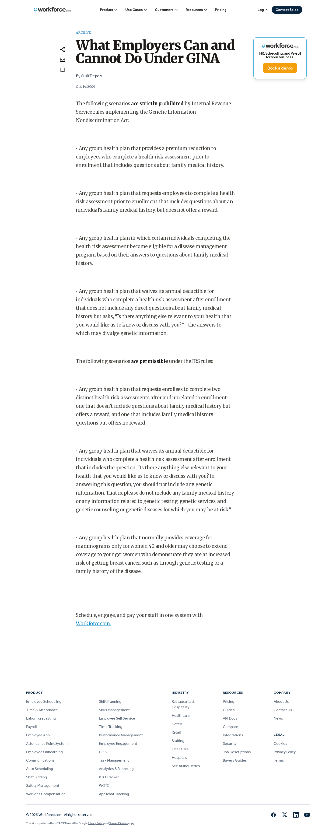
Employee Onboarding (44, 752)
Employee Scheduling (43, 701)
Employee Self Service (117, 718)
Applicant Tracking (114, 794)
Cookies (280, 743)
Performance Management (121, 735)
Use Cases (136, 9)
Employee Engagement (118, 743)
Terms (279, 760)
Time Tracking (110, 726)
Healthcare (181, 715)
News (278, 718)
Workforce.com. (93, 623)
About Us (281, 701)
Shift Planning (110, 701)
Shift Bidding (36, 777)
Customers (166, 9)
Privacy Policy (285, 752)
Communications (40, 760)
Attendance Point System (47, 743)
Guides (229, 710)
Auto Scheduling (39, 768)
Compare (230, 726)
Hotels (177, 724)
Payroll (31, 726)
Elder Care (180, 749)
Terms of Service (118, 823)
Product (109, 9)
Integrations (233, 735)
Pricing (221, 9)
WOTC (104, 785)
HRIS (103, 752)
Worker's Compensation (46, 794)
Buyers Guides (235, 760)
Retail (176, 732)
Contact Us (283, 710)
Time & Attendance (42, 710)
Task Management (114, 760)
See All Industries (186, 766)
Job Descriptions (237, 752)
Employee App (38, 735)
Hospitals (179, 757)
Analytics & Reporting (116, 768)
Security (230, 743)
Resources (197, 9)
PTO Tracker (109, 777)
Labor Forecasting (41, 718)
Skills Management (114, 710)
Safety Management (42, 785)
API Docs (230, 718)
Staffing (178, 740)
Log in (263, 9)
